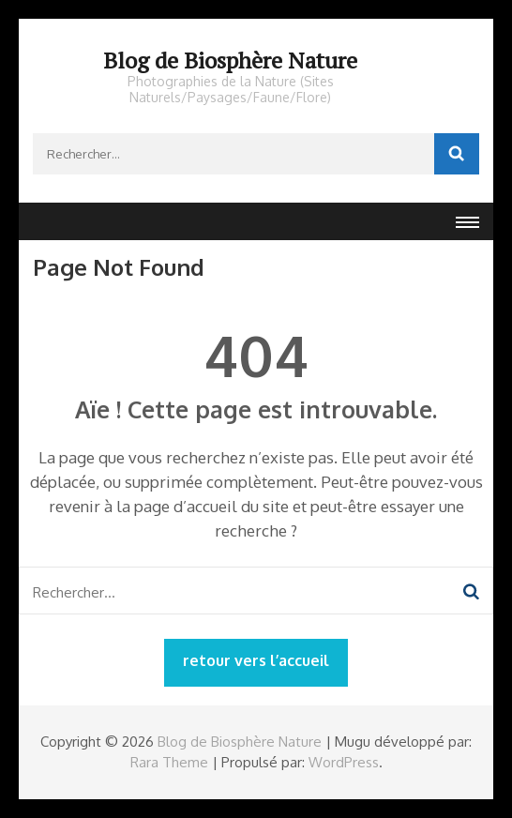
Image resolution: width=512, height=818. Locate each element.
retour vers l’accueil (256, 660)
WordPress (344, 762)
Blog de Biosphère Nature (230, 60)
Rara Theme (169, 762)
